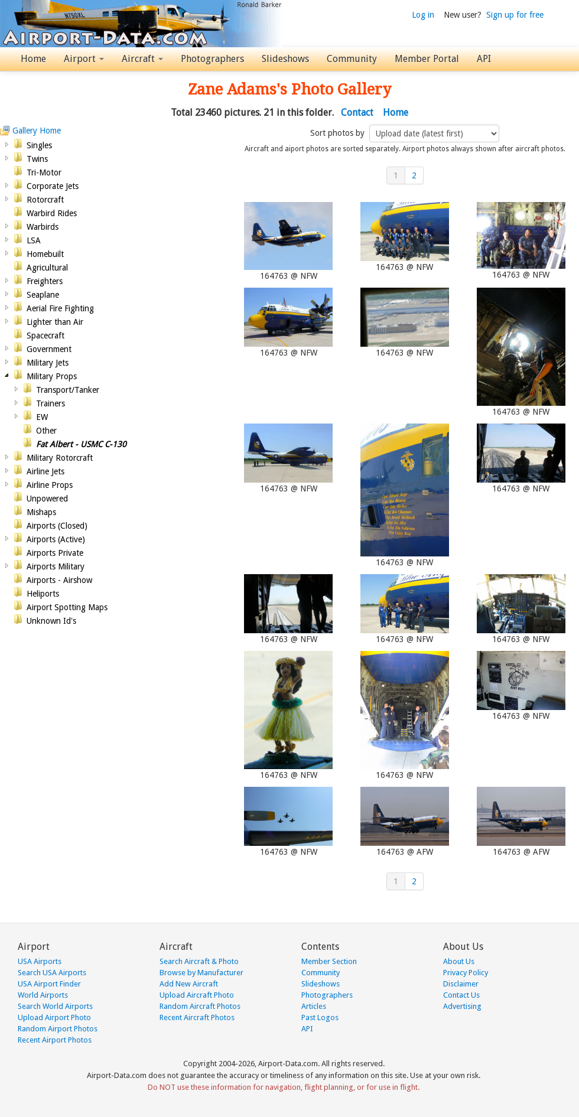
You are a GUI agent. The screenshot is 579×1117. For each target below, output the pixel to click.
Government (49, 349)
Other (46, 430)
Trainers (50, 403)
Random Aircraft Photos (200, 1006)
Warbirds (42, 227)
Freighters (45, 281)
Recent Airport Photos (55, 1039)
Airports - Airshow (59, 580)
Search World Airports (55, 1006)
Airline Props (50, 485)
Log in (423, 14)
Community (352, 58)
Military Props (52, 376)
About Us (458, 961)
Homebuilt (45, 254)
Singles (39, 145)
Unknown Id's (51, 621)
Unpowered (47, 498)
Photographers (212, 58)
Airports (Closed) (57, 525)
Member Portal (427, 58)
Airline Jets (45, 471)
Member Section (329, 961)
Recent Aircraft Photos (197, 1017)
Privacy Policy (465, 972)
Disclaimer (461, 983)
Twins (37, 159)
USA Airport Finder (49, 983)
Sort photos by (338, 133)
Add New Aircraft (189, 983)
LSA (34, 240)
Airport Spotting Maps (67, 607)
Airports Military (55, 566)
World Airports (43, 995)
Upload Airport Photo (54, 1017)
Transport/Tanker (67, 390)
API (484, 58)
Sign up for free (515, 14)
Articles (313, 1006)
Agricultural (47, 267)
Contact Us (461, 995)
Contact (357, 112)
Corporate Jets (53, 186)
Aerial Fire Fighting (60, 308)
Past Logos (320, 1017)
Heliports (43, 593)
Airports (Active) (56, 539)
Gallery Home (36, 130)
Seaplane (43, 294)
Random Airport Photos (57, 1028)
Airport (84, 58)
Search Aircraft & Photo (199, 961)
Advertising (462, 1006)
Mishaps (41, 512)
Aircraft (142, 58)
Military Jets (48, 362)
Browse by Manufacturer (201, 972)
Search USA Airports (52, 972)
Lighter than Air (55, 322)
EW (42, 417)
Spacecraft (45, 335)
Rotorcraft (45, 199)
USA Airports (39, 961)
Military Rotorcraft (60, 458)
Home (33, 58)
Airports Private (55, 553)
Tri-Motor (44, 172)
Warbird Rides (52, 213)
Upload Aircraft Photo (197, 995)
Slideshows (285, 58)
